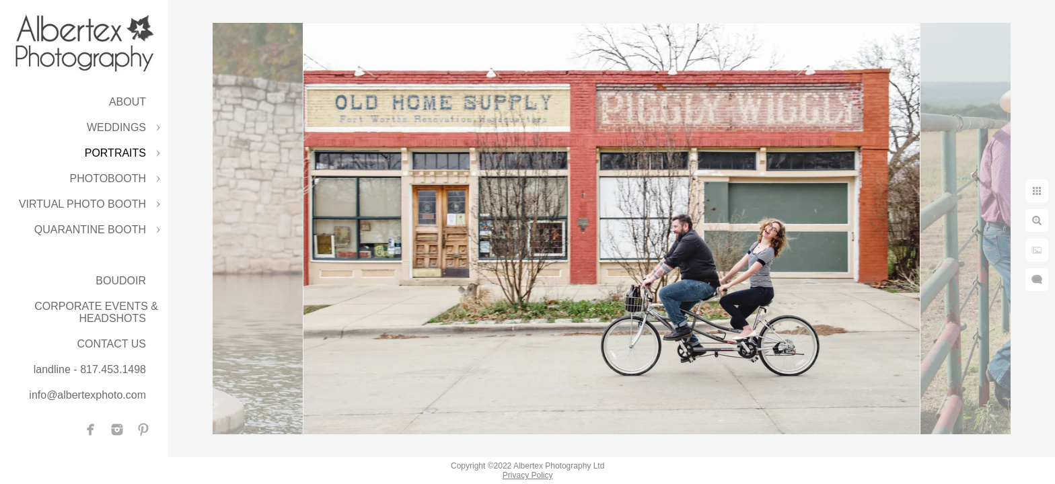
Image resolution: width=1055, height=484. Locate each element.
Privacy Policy (528, 475)
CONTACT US (111, 344)
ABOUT (127, 102)
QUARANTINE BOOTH (90, 229)
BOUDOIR (121, 280)
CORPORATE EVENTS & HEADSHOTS (96, 312)
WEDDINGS (116, 127)
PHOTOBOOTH (108, 178)
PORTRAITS (115, 153)
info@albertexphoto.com (87, 395)
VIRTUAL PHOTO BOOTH (82, 204)
